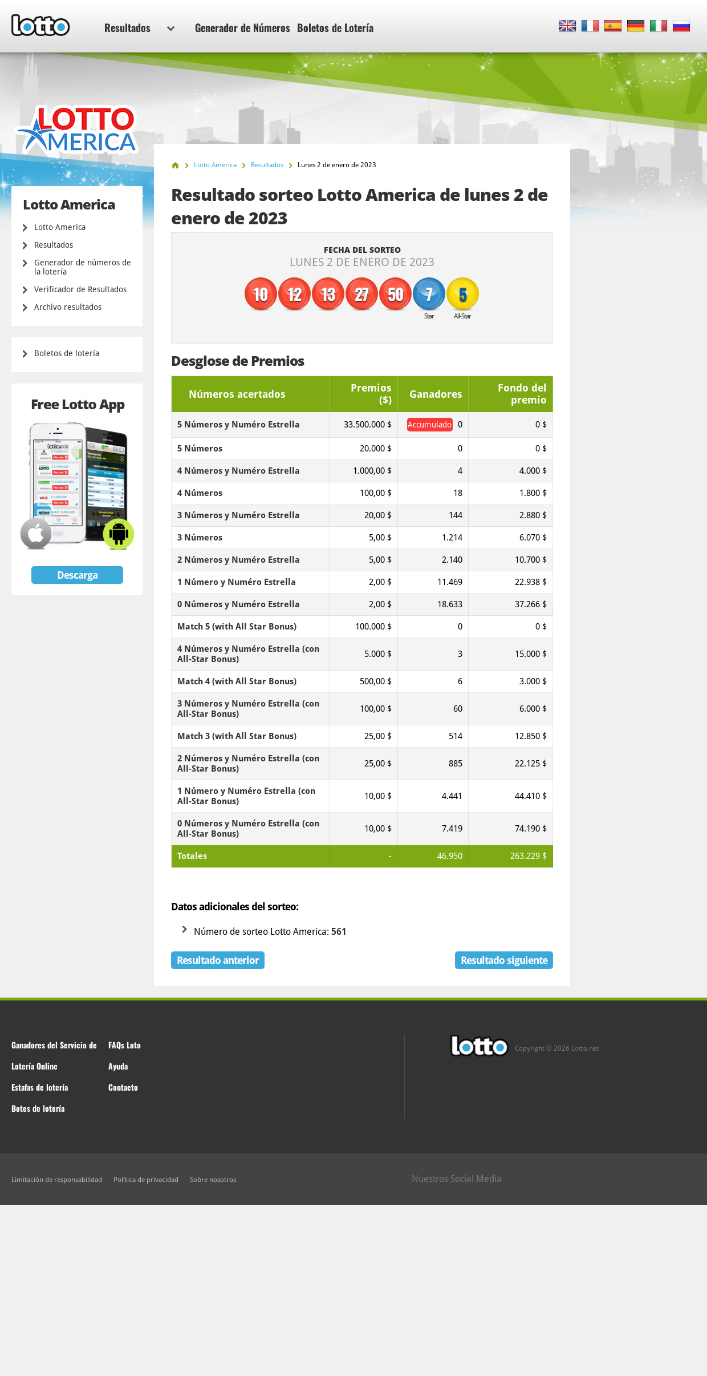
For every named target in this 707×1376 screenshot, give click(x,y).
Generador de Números (242, 27)
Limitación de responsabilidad (56, 1180)
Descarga (77, 575)
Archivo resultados (67, 307)
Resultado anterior (218, 960)
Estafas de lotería (39, 1087)
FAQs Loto (124, 1045)
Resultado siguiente (504, 960)
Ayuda (118, 1066)
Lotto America (60, 227)
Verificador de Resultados (80, 289)
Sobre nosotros (213, 1180)
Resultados (139, 27)
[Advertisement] (353, 1290)
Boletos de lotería (66, 353)
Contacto (123, 1087)
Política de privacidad (145, 1180)
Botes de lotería (37, 1108)
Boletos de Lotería (335, 27)
